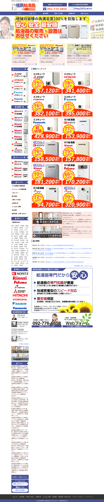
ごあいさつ (32, 13)
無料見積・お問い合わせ (19, 213)
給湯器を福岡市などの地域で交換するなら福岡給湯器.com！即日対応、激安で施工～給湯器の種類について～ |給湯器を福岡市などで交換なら (20, 381)
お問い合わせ (84, 13)
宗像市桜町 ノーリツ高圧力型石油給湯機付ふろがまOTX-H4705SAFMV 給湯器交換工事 (64, 261)
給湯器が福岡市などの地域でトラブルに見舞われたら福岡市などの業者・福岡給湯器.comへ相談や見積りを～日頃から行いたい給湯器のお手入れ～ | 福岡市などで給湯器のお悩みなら (20, 423)
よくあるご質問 (16, 206)
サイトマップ (89, 496)
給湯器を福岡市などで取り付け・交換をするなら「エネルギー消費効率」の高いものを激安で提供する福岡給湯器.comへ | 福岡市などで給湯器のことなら (19, 457)
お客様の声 (71, 13)
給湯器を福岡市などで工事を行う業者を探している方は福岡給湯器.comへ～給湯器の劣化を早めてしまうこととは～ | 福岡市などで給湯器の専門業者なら (20, 468)
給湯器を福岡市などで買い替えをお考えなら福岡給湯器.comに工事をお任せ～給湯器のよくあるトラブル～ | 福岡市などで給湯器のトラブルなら (20, 446)
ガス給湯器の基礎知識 (18, 186)
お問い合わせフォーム (20, 484)
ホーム (19, 13)
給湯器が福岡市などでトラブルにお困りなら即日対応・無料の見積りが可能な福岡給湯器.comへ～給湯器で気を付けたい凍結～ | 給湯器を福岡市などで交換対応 (20, 402)
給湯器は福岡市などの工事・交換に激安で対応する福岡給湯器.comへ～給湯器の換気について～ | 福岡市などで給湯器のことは (20, 412)
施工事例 (45, 13)
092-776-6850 (20, 490)
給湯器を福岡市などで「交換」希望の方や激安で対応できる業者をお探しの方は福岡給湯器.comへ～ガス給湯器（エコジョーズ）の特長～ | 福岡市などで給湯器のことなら (19, 435)
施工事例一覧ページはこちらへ (83, 265)
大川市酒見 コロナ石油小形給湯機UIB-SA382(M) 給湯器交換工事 (59, 245)
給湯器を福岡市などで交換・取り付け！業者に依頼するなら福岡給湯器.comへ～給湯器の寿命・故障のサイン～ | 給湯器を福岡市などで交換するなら (20, 370)
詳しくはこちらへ (30, 64)
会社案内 (14, 210)
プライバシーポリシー (78, 496)
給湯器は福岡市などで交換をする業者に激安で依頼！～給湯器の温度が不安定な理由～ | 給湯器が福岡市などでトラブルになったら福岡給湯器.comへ (19, 392)
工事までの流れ (58, 13)
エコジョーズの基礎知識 (19, 189)
